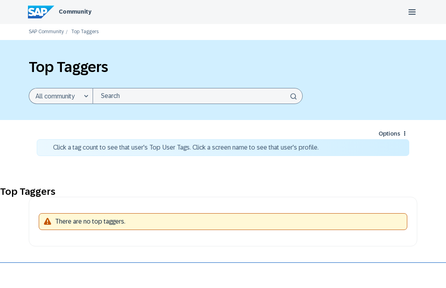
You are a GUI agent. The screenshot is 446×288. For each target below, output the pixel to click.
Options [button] (389, 133)
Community (75, 11)
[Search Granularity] (61, 96)
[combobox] (198, 96)
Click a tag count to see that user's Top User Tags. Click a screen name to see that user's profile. (186, 147)
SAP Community (46, 31)
